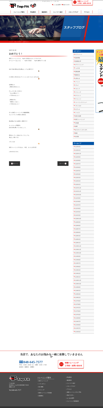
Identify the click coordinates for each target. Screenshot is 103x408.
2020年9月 (77, 222)
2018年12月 (78, 280)
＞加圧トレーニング (42, 380)
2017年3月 (77, 314)
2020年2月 (77, 239)
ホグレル (77, 109)
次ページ (63, 163)
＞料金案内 (69, 377)
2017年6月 (77, 311)
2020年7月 (77, 229)
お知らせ (77, 78)
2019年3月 (77, 270)
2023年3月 (77, 146)
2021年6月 (77, 208)
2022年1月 (77, 184)
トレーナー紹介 (58, 13)
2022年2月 (77, 181)
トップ (11, 41)
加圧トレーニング (80, 119)
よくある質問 (56, 6)
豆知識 (77, 123)
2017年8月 (77, 304)
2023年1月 (77, 150)
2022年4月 (77, 174)
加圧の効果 (78, 116)
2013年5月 (77, 331)
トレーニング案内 (19, 13)
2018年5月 (77, 290)
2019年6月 (77, 266)
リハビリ (77, 112)
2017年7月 (77, 307)
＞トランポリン (41, 383)
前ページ (14, 163)
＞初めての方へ (70, 395)
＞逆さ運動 (40, 386)
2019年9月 (77, 256)
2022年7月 (77, 163)
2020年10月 (78, 218)
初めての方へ (66, 6)
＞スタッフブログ (70, 386)
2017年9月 (77, 301)
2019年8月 (77, 259)
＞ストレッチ (40, 389)
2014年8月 (77, 318)
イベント (77, 81)
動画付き (77, 75)
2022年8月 (77, 160)
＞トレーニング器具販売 (72, 401)
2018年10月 (78, 283)
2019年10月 (78, 253)
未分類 (77, 136)
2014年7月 (77, 321)
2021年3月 (77, 215)
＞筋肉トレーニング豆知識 (44, 392)
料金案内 (33, 13)
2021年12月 (78, 188)
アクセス (86, 13)
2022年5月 (77, 170)
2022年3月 (77, 177)
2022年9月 (77, 157)
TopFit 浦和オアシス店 (40, 60)
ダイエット (78, 95)
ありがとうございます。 (81, 129)
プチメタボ (78, 105)
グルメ (77, 85)
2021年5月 (77, 211)
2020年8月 (77, 225)
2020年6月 (77, 232)
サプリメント (78, 54)
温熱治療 (77, 71)
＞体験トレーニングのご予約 (73, 392)
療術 (76, 133)
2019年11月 (78, 249)
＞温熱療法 (40, 395)
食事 (76, 126)
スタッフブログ (73, 13)
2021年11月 (78, 191)
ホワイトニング (79, 64)
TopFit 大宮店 (28, 60)
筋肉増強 (77, 57)
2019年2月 (77, 273)
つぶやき (77, 68)
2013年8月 (77, 324)
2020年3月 (77, 235)
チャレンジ (78, 99)
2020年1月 (77, 242)
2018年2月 (77, 297)
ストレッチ (78, 92)
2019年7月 (77, 263)
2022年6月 (77, 167)
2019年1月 (77, 277)
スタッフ (77, 88)
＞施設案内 (69, 380)
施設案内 (44, 13)
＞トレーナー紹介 (70, 383)
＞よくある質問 (70, 398)
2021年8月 (77, 201)
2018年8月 (77, 287)
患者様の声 (78, 61)
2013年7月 (77, 328)
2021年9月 (77, 198)
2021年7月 (77, 205)
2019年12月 (78, 246)
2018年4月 (77, 294)
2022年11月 (78, 153)
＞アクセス (69, 389)
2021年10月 (78, 194)
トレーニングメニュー (81, 102)
